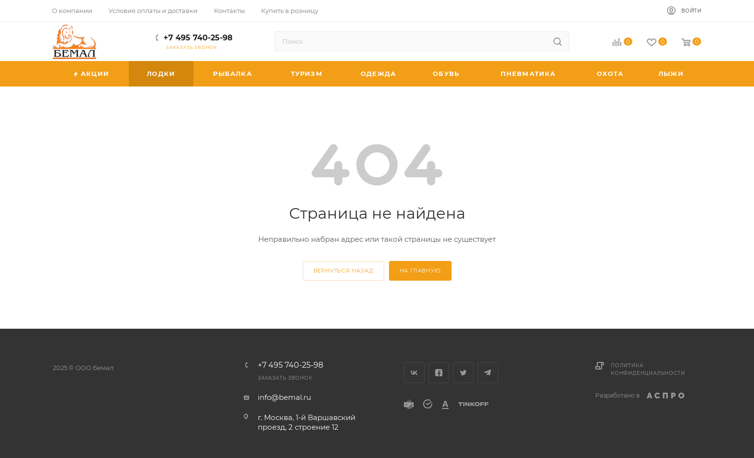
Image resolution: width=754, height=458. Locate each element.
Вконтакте (414, 372)
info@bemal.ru (284, 397)
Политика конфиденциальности (648, 369)
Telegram (488, 372)
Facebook (438, 372)
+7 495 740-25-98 (198, 37)
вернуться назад (344, 270)
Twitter (463, 372)
